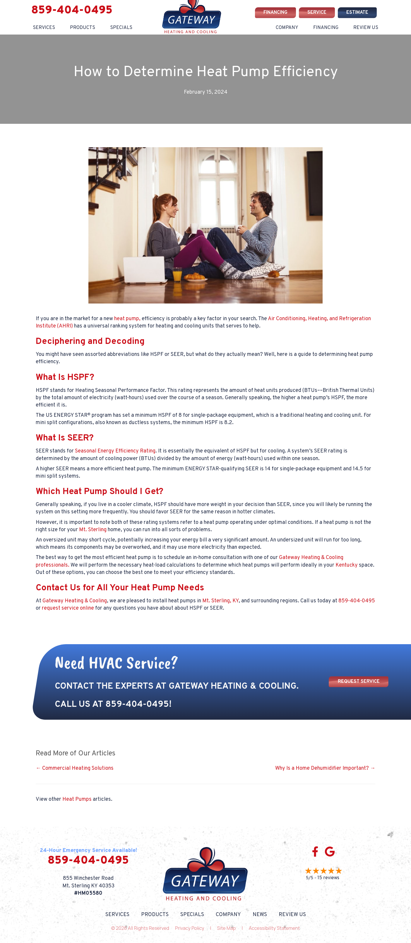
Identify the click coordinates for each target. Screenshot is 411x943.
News (260, 915)
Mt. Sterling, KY (220, 601)
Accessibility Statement (274, 928)
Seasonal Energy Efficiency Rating (115, 451)
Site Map (226, 928)
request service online (68, 608)
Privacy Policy (189, 928)
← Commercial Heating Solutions (75, 768)
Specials (121, 28)
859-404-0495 (71, 11)
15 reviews (328, 878)
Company (287, 28)
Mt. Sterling (93, 530)
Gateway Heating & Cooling (74, 601)
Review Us (365, 28)
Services (44, 28)
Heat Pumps (77, 799)
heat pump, (127, 319)
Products (82, 28)
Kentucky (346, 565)
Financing (325, 28)
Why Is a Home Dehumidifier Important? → (325, 768)
